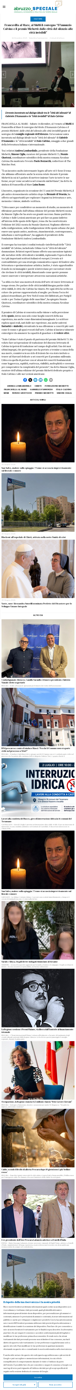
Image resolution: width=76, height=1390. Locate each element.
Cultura (38, 19)
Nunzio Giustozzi (22, 393)
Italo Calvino (64, 389)
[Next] (72, 74)
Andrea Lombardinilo (19, 386)
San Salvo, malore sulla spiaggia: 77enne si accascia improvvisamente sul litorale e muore (36, 469)
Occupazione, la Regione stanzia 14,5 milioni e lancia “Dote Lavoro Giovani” (36, 1101)
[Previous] (3, 74)
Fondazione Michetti (57, 386)
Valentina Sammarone (38, 38)
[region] (38, 1344)
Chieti (38, 386)
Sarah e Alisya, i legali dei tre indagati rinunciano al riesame (29, 961)
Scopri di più (19, 1384)
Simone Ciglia (64, 393)
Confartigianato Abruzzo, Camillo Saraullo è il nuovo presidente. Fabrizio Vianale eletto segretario (35, 681)
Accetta (38, 1377)
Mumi (6, 393)
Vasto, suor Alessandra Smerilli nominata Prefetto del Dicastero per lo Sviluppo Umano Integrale (36, 605)
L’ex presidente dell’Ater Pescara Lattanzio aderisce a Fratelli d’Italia (33, 1240)
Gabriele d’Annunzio (41, 389)
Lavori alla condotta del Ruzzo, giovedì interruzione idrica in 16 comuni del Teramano (36, 820)
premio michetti (44, 393)
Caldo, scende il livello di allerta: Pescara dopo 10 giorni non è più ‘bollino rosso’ (35, 1171)
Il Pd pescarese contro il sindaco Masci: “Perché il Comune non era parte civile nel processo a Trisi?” (35, 749)
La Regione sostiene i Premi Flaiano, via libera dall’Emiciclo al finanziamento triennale (37, 1031)
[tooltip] (25, 380)
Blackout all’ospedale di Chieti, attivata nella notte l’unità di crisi (36, 537)
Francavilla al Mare (15, 389)
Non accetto (55, 1384)
